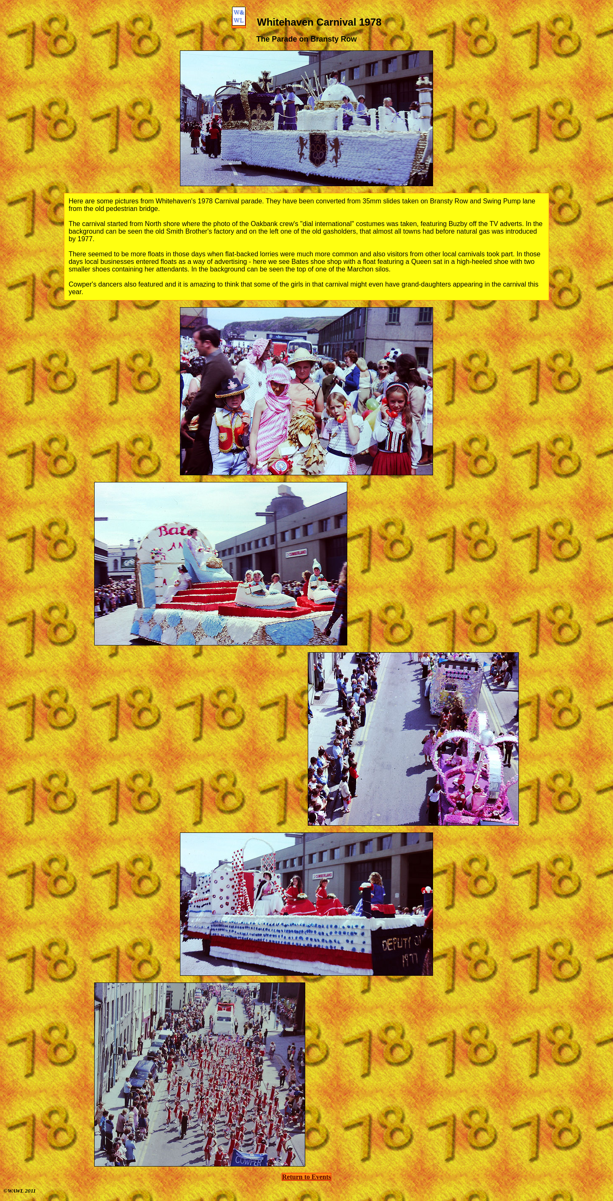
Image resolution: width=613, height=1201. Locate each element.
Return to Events (306, 1176)
